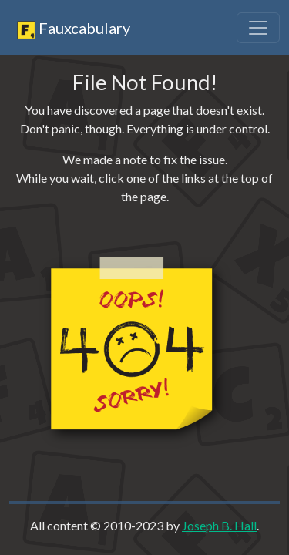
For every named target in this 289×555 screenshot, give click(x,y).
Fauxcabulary (73, 28)
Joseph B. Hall (219, 525)
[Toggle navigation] (258, 27)
